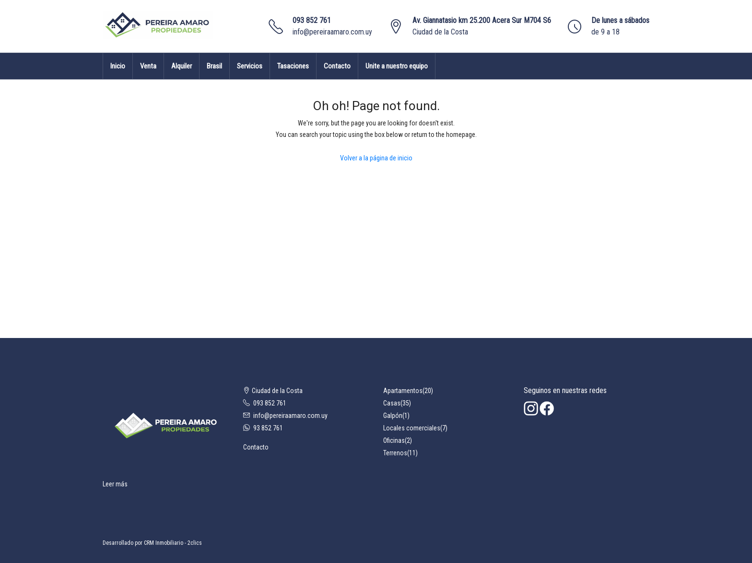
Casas (391, 403)
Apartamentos (403, 390)
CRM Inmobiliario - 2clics (173, 543)
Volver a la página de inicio (376, 158)
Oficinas (394, 440)
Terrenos (395, 453)
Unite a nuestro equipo (396, 66)
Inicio (117, 66)
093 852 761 (312, 20)
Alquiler (181, 66)
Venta (148, 66)
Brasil (214, 66)
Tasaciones (293, 66)
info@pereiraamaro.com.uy (332, 31)
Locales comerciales (411, 428)
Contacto (337, 66)
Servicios (249, 66)
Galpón (392, 415)
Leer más (115, 484)
